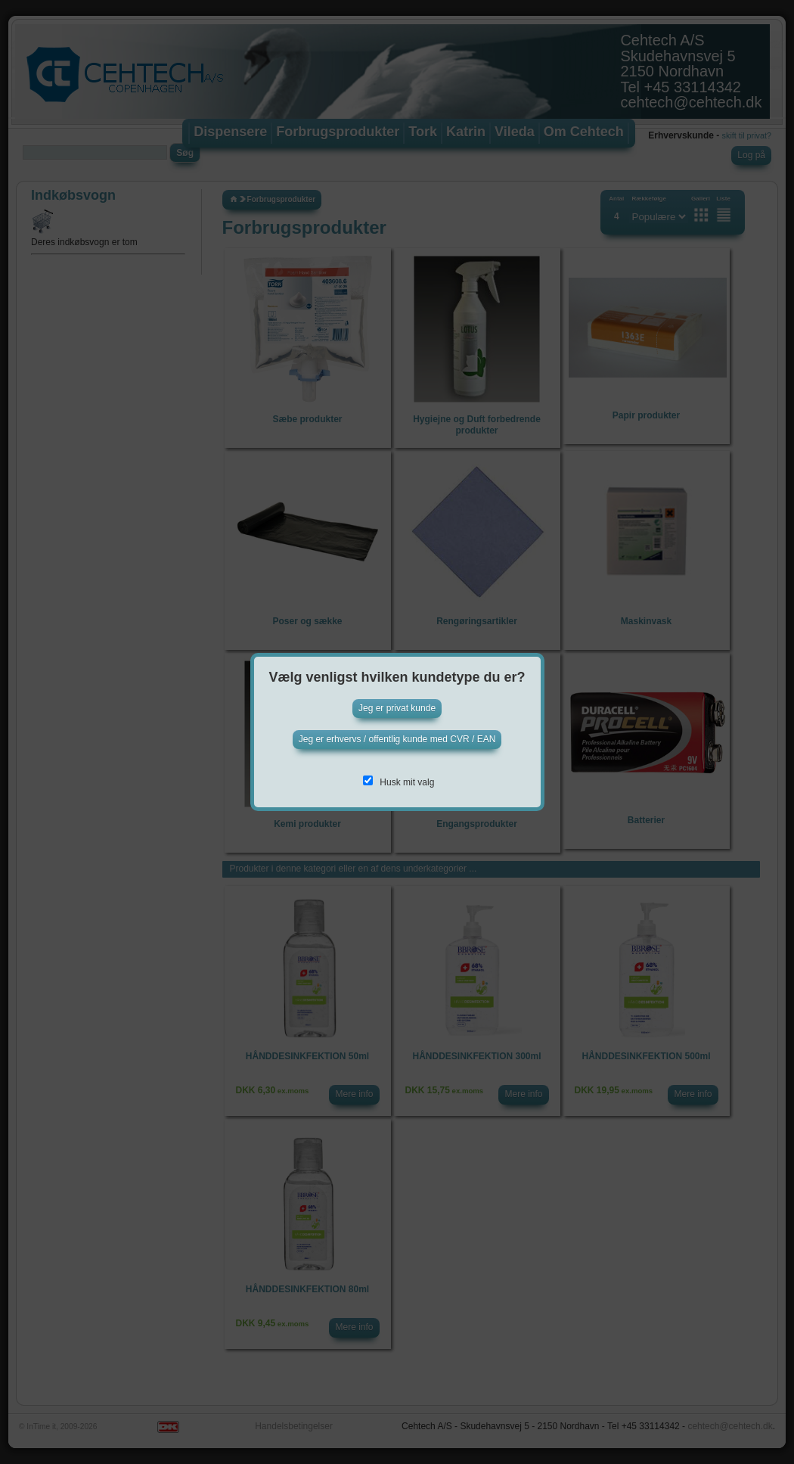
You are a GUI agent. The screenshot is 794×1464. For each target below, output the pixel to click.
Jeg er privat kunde (397, 708)
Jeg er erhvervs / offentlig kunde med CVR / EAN (397, 739)
